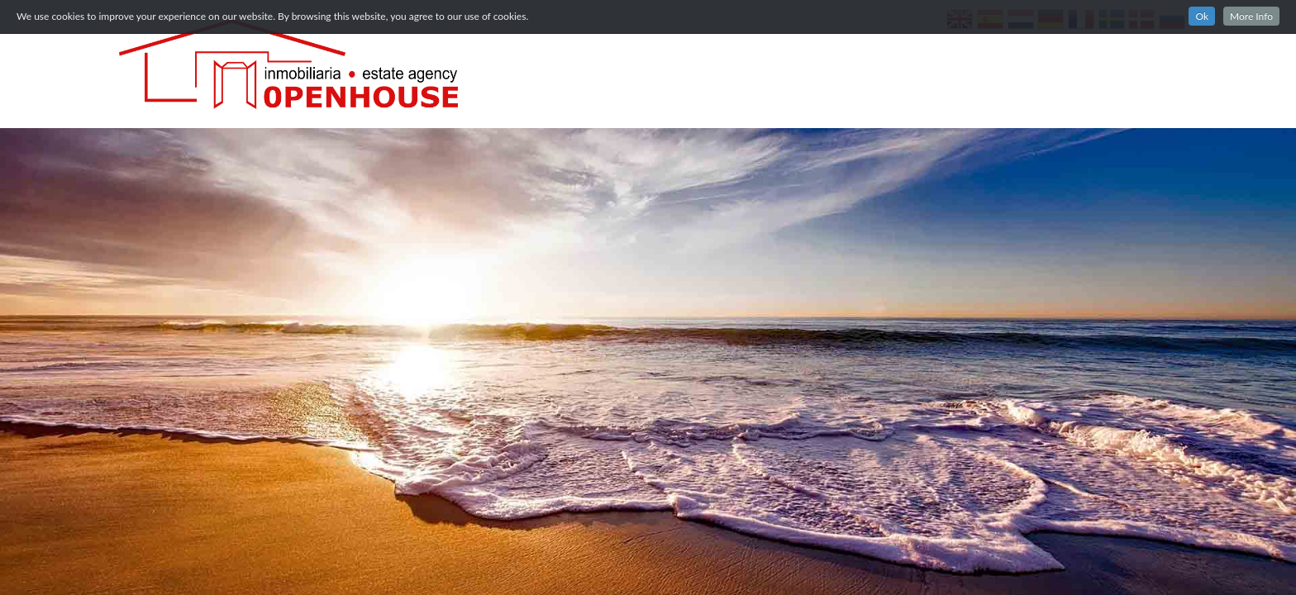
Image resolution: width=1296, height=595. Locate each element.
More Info (1251, 16)
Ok (1201, 16)
